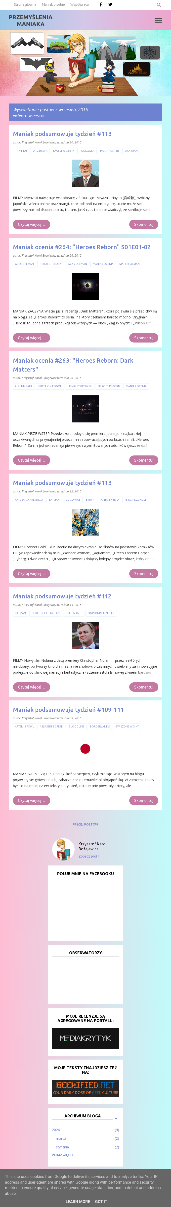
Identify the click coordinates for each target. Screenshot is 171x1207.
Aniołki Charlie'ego (29, 499)
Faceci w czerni (64, 150)
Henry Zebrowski (80, 386)
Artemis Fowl (24, 726)
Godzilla (87, 150)
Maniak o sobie (53, 4)
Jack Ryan (131, 150)
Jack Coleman (77, 264)
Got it (101, 1201)
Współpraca (79, 4)
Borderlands (100, 726)
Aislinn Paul (24, 386)
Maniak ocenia (103, 264)
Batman (54, 499)
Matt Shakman (129, 264)
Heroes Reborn (51, 264)
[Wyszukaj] (159, 5)
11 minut (21, 150)
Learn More (78, 1201)
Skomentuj (143, 224)
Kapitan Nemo (109, 499)
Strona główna (25, 4)
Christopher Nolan (46, 613)
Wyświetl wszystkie (29, 116)
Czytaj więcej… (31, 224)
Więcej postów (85, 824)
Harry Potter (109, 150)
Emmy (90, 499)
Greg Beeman (24, 264)
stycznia (62, 1147)
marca (61, 1138)
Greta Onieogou (50, 386)
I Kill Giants (73, 613)
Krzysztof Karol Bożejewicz (93, 846)
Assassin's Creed (51, 726)
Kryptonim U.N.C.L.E (101, 613)
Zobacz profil (89, 856)
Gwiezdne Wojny (127, 726)
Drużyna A (40, 150)
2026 (56, 1129)
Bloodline (76, 726)
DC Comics (72, 499)
